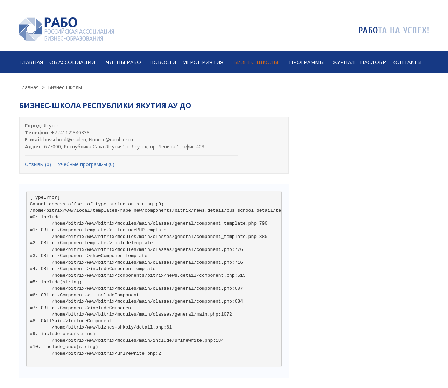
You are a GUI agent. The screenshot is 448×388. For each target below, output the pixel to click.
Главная (31, 61)
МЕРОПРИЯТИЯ (203, 61)
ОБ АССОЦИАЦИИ (72, 61)
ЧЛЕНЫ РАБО (123, 61)
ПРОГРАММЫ (306, 61)
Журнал (343, 61)
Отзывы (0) (38, 164)
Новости (162, 61)
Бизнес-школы (255, 61)
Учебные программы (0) (86, 164)
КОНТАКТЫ (407, 61)
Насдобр (373, 61)
